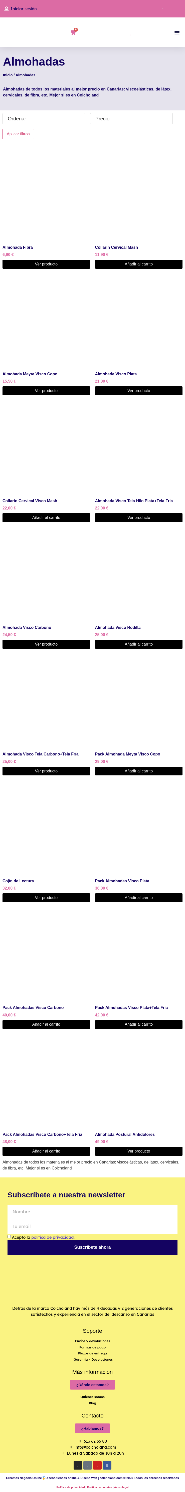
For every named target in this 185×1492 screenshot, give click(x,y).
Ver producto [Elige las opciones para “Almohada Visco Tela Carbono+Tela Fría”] (46, 771)
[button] (177, 32)
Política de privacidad (71, 1487)
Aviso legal (121, 1487)
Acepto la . (43, 1237)
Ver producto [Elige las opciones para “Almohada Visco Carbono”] (46, 644)
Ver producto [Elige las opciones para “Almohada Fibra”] (46, 264)
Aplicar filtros (18, 134)
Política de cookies (99, 1487)
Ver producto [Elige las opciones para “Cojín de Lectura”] (46, 898)
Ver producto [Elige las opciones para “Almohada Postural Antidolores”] (138, 1151)
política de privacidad (52, 1237)
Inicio (8, 75)
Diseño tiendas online (61, 1478)
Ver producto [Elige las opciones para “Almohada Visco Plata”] (138, 391)
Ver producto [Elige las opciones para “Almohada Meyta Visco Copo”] (46, 391)
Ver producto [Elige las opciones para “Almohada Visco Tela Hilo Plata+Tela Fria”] (138, 517)
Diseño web (88, 1478)
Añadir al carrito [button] (139, 264)
